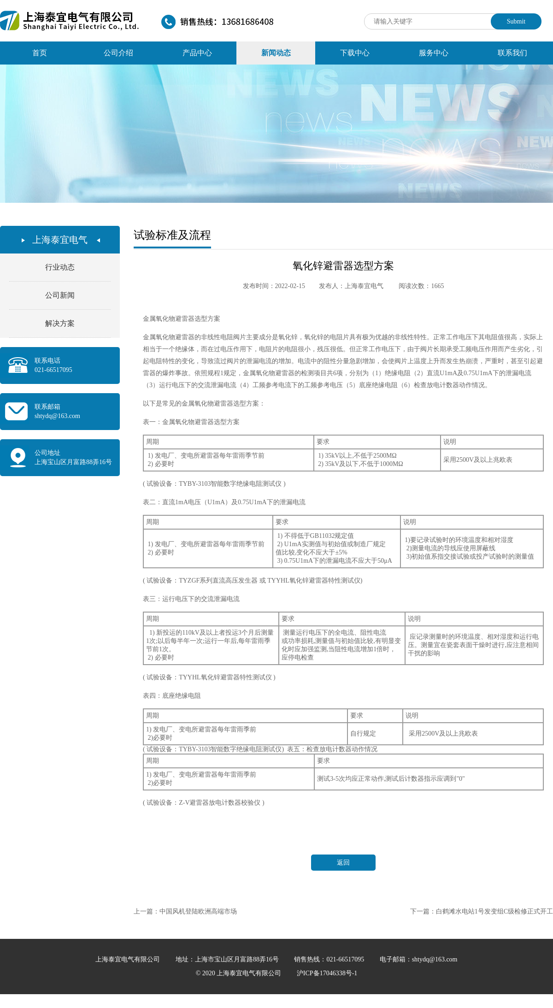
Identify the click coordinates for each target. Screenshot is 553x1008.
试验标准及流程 (172, 235)
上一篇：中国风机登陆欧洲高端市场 (185, 911)
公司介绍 (118, 53)
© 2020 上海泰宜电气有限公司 (239, 973)
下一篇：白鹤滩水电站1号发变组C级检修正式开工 (481, 911)
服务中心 (433, 53)
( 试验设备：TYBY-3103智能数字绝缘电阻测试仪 (212, 483)
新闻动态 (276, 53)
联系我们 (512, 53)
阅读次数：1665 (421, 286)
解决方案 (60, 323)
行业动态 (60, 267)
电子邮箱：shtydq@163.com (419, 959)
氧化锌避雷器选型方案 (343, 265)
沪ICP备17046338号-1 (327, 973)
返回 (343, 862)
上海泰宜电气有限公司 (128, 959)
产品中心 (197, 53)
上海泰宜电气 (60, 240)
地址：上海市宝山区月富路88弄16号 (228, 959)
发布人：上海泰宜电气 (351, 286)
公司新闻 (60, 295)
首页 (39, 53)
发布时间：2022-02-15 (274, 286)
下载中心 (355, 53)
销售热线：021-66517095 (329, 959)
